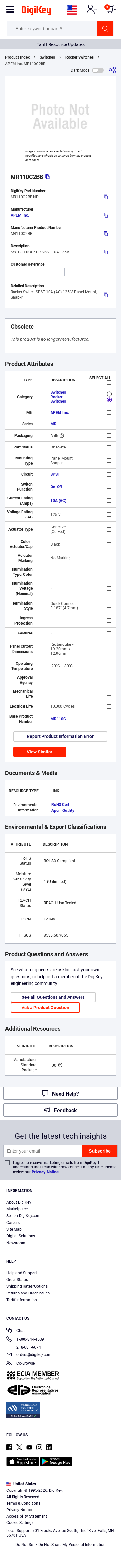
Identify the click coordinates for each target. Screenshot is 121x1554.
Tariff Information (21, 1300)
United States (21, 1484)
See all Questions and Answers (53, 997)
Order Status (17, 1279)
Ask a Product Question (45, 1007)
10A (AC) (58, 500)
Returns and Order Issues (28, 1293)
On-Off (56, 487)
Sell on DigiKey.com (23, 1216)
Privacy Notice (45, 1171)
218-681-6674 (23, 1347)
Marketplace (17, 1209)
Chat (15, 1331)
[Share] (112, 70)
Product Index (17, 57)
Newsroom (15, 1243)
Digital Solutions (20, 1236)
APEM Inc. (20, 215)
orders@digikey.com (28, 1355)
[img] (36, 11)
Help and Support (21, 1273)
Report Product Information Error (60, 736)
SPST (55, 474)
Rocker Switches (79, 57)
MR (54, 424)
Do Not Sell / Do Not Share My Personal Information (60, 1544)
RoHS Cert (60, 804)
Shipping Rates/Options (27, 1286)
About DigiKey (18, 1202)
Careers (13, 1222)
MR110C (58, 719)
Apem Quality (62, 810)
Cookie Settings (19, 1522)
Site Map (14, 1229)
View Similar (39, 751)
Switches (47, 57)
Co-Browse (20, 1364)
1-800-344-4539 (25, 1340)
